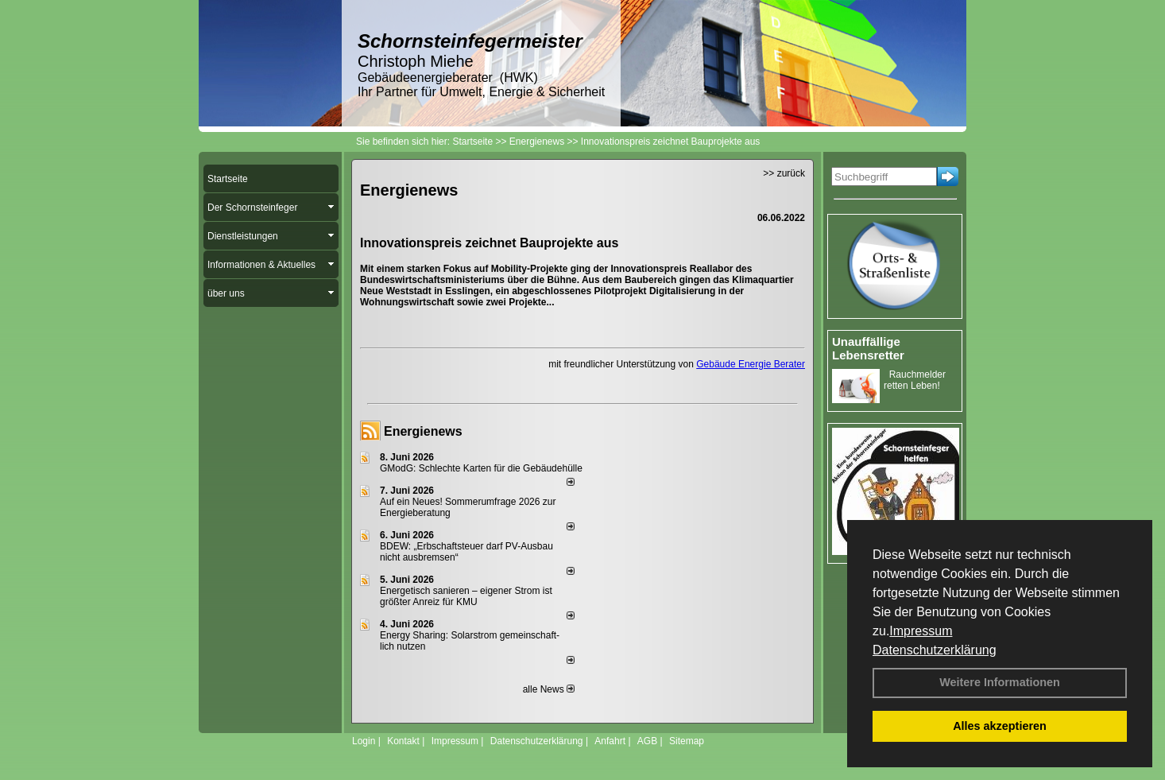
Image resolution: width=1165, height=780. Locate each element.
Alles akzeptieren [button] (1000, 726)
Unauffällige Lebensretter (868, 348)
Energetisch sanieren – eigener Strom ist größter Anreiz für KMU (466, 596)
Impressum (920, 631)
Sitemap (686, 741)
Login (363, 741)
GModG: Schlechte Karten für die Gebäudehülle (481, 468)
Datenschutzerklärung (935, 650)
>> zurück (784, 173)
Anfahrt (609, 741)
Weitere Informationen (999, 682)
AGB (647, 741)
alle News (549, 689)
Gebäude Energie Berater (750, 364)
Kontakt (403, 741)
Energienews (423, 431)
